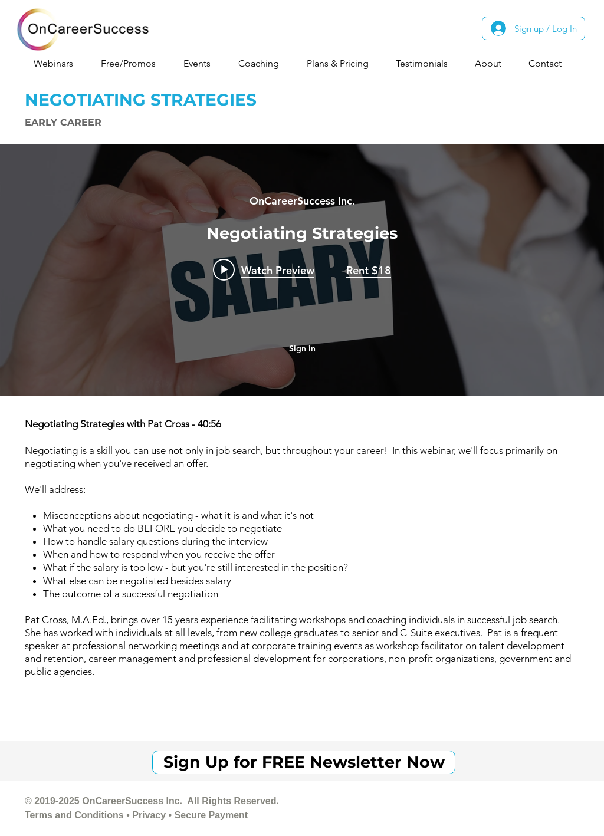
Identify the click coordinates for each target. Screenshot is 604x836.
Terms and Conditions (74, 815)
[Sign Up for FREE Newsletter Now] (303, 762)
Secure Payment (211, 815)
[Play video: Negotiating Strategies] (263, 269)
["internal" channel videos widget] (302, 270)
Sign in (302, 348)
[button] (58, 63)
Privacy (149, 815)
